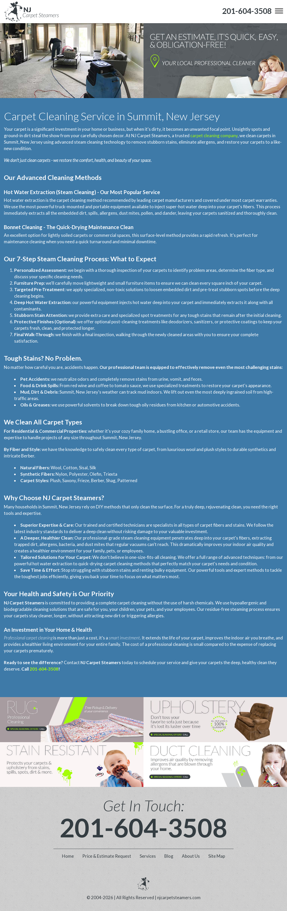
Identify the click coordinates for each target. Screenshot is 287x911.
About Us (191, 856)
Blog (168, 856)
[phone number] (247, 10)
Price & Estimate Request (106, 856)
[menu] (279, 11)
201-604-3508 (44, 669)
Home (68, 856)
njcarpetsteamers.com (179, 897)
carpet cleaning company (214, 135)
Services (148, 856)
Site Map (216, 856)
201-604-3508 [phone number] (143, 827)
